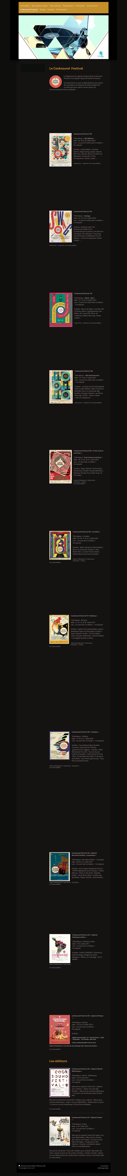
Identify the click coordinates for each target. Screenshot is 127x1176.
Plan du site (41, 1166)
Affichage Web (103, 1168)
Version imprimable (27, 1166)
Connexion (105, 1166)
